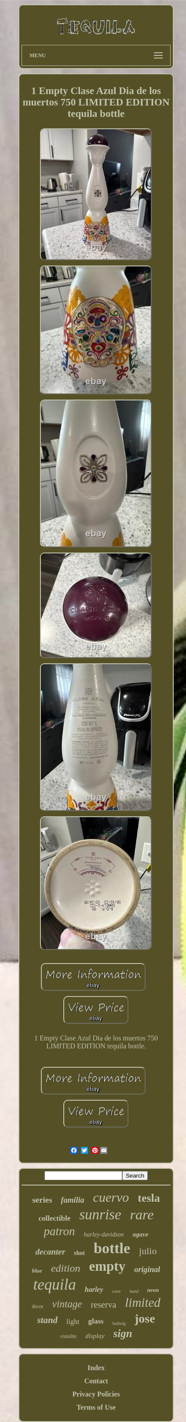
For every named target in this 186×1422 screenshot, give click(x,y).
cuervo (111, 1197)
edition (65, 1268)
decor (38, 1306)
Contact (96, 1381)
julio (148, 1250)
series (42, 1199)
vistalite (68, 1336)
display (94, 1335)
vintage (67, 1303)
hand (134, 1291)
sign (122, 1333)
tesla (149, 1198)
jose (145, 1318)
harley (94, 1289)
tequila (54, 1284)
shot (79, 1253)
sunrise (100, 1214)
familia (72, 1200)
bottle (112, 1248)
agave (141, 1234)
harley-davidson (104, 1234)
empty (107, 1266)
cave (116, 1291)
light (72, 1321)
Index (96, 1367)
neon (153, 1290)
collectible (55, 1218)
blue (37, 1270)
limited (142, 1302)
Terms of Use (96, 1407)
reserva (104, 1304)
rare (142, 1214)
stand (47, 1320)
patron (59, 1231)
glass (95, 1321)
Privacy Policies (96, 1394)
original (147, 1269)
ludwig (119, 1323)
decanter (51, 1251)
